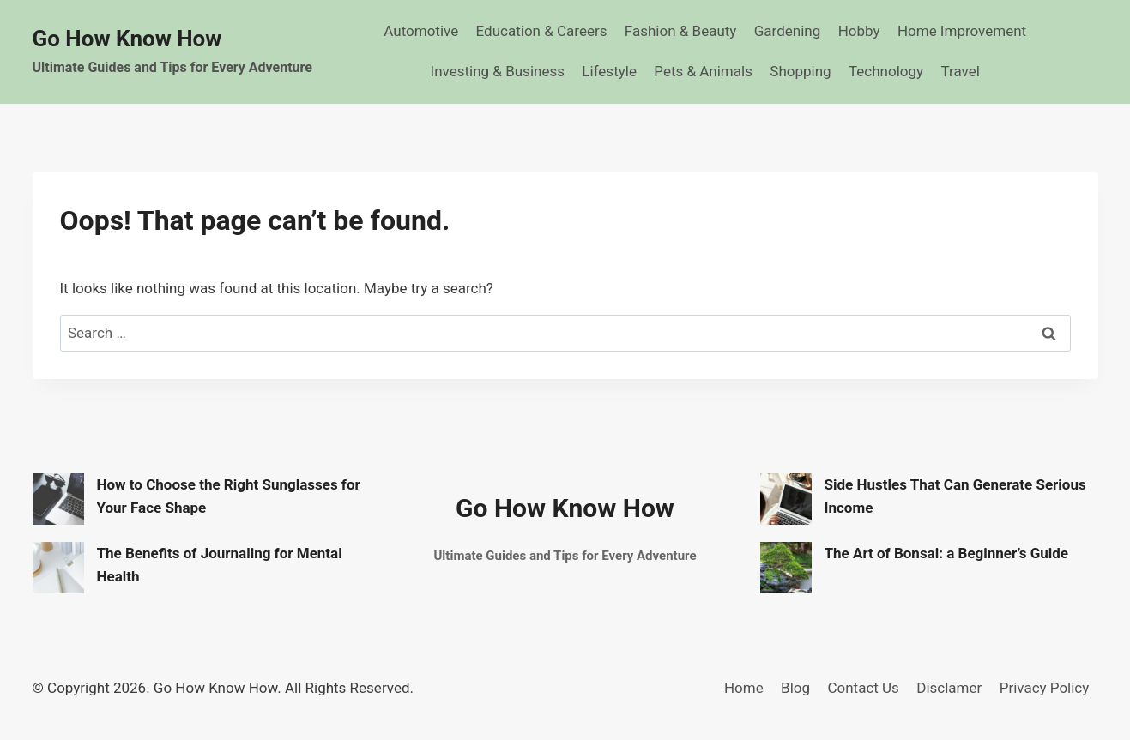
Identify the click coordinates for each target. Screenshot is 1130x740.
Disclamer (949, 687)
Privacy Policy (1045, 687)
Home (744, 687)
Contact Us (862, 687)
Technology (886, 71)
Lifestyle (609, 71)
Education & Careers (541, 30)
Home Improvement (961, 30)
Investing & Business (498, 71)
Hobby (859, 30)
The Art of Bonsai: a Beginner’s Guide (947, 553)
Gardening (787, 30)
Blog (795, 687)
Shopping (800, 71)
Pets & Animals (703, 71)
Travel (959, 71)
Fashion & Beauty (681, 30)
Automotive (421, 30)
